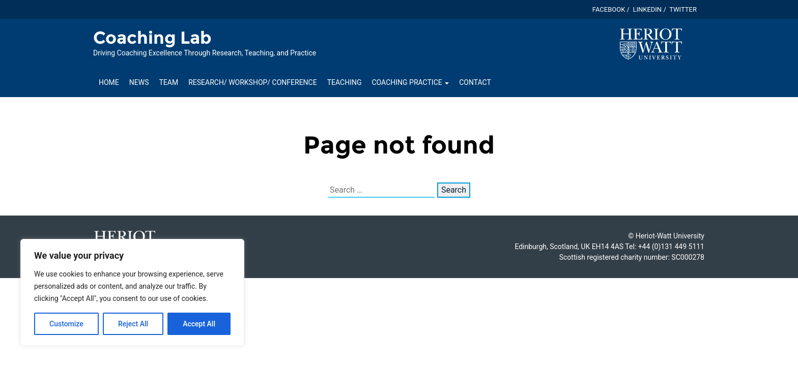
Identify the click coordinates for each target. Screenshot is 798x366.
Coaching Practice (410, 82)
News (139, 82)
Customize (66, 324)
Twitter (683, 9)
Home (109, 82)
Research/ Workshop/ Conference (252, 82)
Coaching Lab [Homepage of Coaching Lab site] (152, 37)
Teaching (344, 82)
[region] (132, 292)
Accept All (199, 324)
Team (169, 82)
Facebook (608, 9)
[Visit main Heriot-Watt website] (651, 43)
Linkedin (647, 9)
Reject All (133, 324)
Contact (475, 82)
